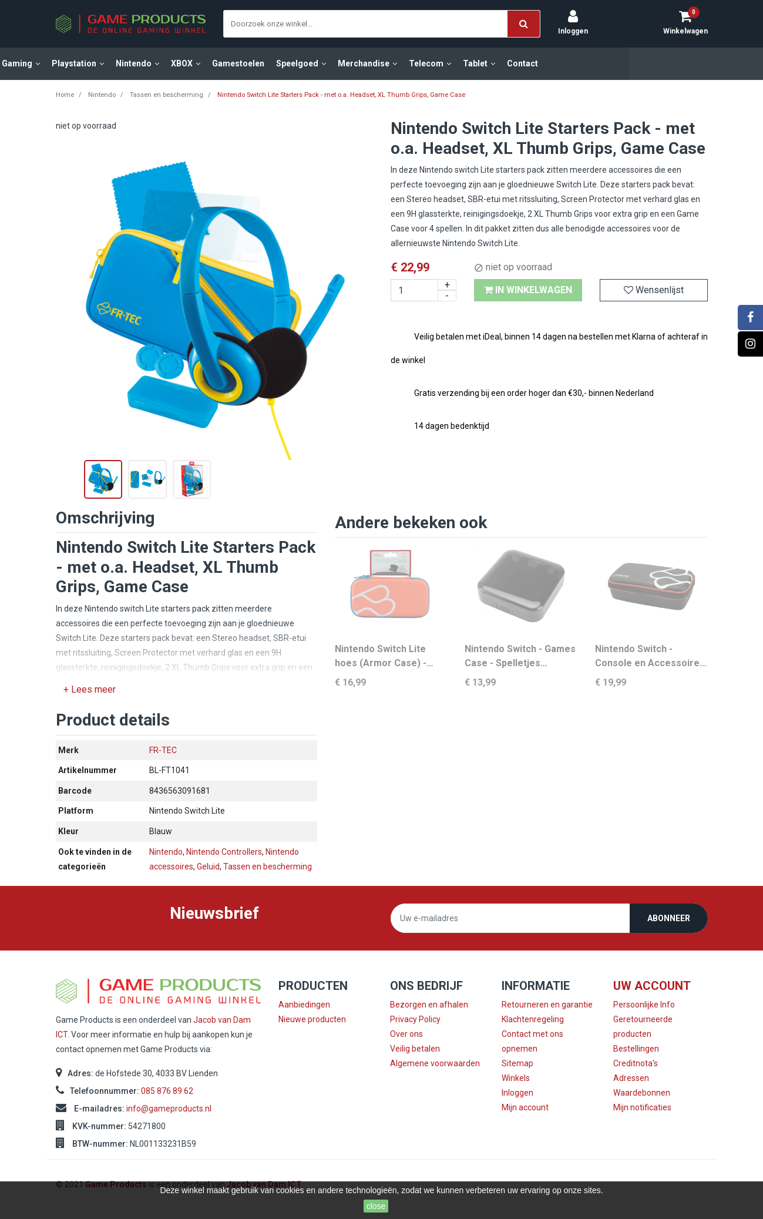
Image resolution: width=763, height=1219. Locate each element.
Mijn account (525, 1107)
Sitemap (517, 1063)
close (376, 1206)
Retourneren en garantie (547, 1004)
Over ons (406, 1034)
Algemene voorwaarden (435, 1063)
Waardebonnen (641, 1092)
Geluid (208, 866)
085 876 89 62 (167, 1091)
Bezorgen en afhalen (429, 1004)
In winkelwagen (528, 289)
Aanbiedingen (304, 1004)
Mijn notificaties (642, 1107)
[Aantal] (424, 290)
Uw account (652, 986)
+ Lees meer (89, 689)
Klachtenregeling (533, 1019)
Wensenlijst (654, 289)
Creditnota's (635, 1063)
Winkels (516, 1078)
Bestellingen (636, 1048)
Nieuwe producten (312, 1019)
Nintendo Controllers (224, 852)
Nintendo (166, 852)
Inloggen (517, 1092)
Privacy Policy (415, 1019)
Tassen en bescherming (267, 866)
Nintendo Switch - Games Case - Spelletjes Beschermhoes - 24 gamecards (520, 656)
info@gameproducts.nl (168, 1108)
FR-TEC (163, 750)
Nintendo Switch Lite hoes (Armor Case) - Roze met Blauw (380, 656)
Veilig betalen (415, 1048)
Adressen (631, 1078)
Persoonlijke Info (644, 1004)
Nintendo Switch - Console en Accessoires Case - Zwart (650, 656)
